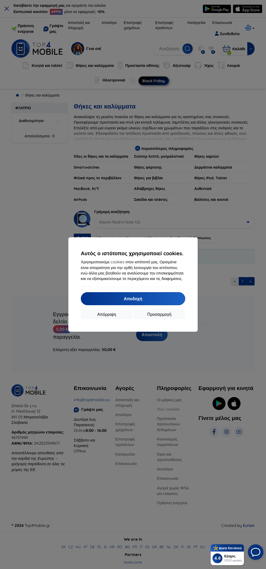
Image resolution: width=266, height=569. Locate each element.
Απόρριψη (106, 314)
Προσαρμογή (159, 314)
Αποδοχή (133, 298)
